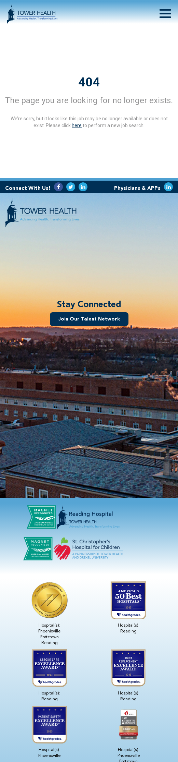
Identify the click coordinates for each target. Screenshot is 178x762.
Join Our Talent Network (89, 319)
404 (89, 82)
